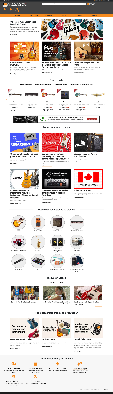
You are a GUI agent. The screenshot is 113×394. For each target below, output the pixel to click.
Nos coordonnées (7, 0)
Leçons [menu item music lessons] (79, 10)
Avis (76, 372)
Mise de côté (50, 374)
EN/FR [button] (107, 0)
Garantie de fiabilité (63, 367)
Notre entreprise (63, 365)
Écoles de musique (50, 365)
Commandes (36, 370)
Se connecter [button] (97, 0)
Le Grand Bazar (34, 10)
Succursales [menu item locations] (48, 10)
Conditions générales (63, 376)
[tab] (26, 79)
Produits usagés (50, 369)
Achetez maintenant (47, 68)
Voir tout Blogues (98, 259)
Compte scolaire (37, 374)
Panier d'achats (37, 365)
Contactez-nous (76, 365)
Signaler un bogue (76, 374)
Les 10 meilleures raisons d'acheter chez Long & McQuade (94, 353)
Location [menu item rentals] (64, 10)
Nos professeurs (63, 382)
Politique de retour (63, 381)
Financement (50, 372)
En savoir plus (13, 29)
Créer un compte (37, 364)
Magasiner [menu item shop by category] (17, 10)
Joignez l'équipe (76, 367)
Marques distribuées (76, 370)
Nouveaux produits (50, 362)
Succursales (76, 364)
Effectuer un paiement (36, 369)
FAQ (76, 362)
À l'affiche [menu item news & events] (94, 10)
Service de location (50, 364)
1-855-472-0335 (8, 362)
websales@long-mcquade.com (12, 364)
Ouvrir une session (36, 362)
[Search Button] (80, 5)
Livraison (50, 376)
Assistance (50, 370)
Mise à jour (36, 367)
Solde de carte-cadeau (36, 372)
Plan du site (76, 369)
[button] (109, 5)
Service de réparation (50, 367)
